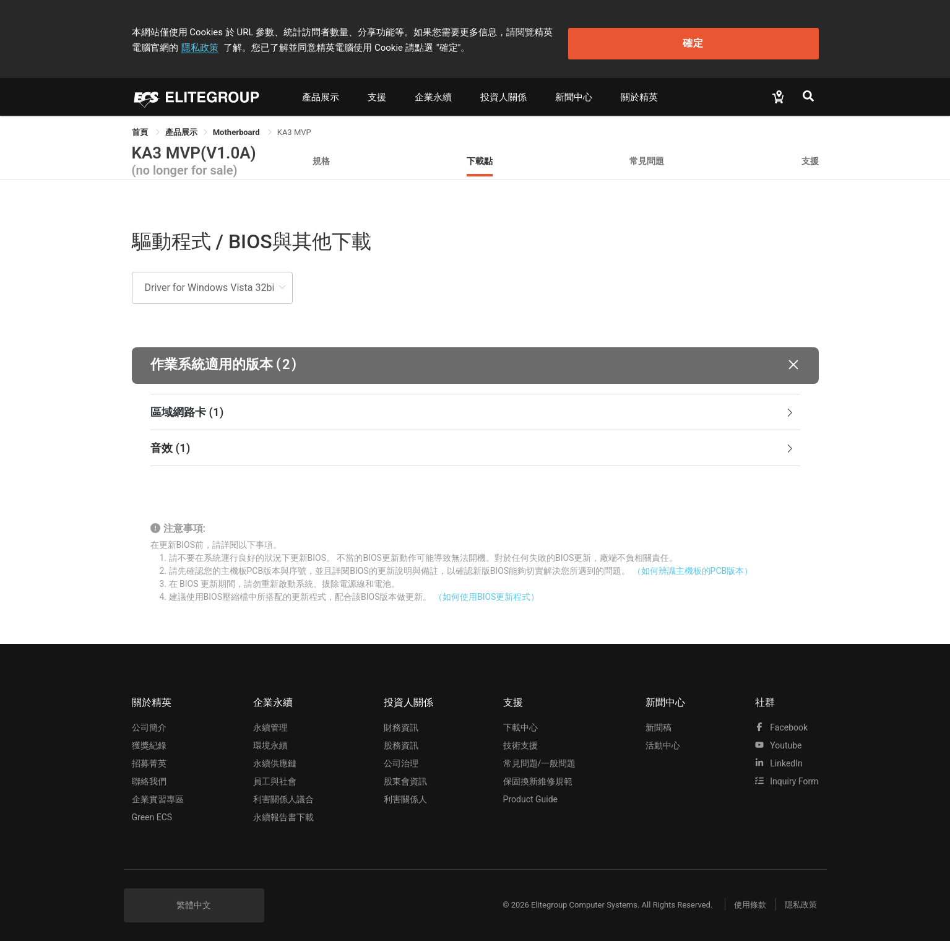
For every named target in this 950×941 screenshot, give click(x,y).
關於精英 (639, 91)
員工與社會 (274, 775)
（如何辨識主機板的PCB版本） (693, 565)
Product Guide (530, 793)
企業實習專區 (158, 793)
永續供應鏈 (274, 757)
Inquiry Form (787, 775)
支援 (377, 91)
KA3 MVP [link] (294, 126)
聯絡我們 (149, 775)
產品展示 (320, 91)
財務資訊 (401, 721)
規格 (321, 154)
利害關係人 (405, 793)
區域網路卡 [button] (472, 406)
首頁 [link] (141, 126)
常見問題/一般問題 (539, 757)
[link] (181, 126)
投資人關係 (503, 91)
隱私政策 (620, 29)
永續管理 (270, 721)
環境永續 (270, 739)
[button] (475, 359)
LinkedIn (779, 757)
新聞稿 (658, 721)
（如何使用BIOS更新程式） (486, 591)
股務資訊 (401, 739)
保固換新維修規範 (537, 775)
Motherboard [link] (237, 126)
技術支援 (520, 739)
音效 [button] (472, 442)
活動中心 (663, 739)
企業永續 (433, 91)
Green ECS (152, 811)
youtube (778, 739)
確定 (755, 37)
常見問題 (646, 154)
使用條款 (741, 899)
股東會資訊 (405, 775)
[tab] (475, 406)
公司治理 (401, 757)
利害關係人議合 (283, 793)
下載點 (480, 154)
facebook (781, 721)
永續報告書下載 (283, 811)
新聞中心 (573, 91)
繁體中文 (193, 899)
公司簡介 (149, 721)
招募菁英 (149, 757)
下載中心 (520, 721)
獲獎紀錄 (149, 739)
